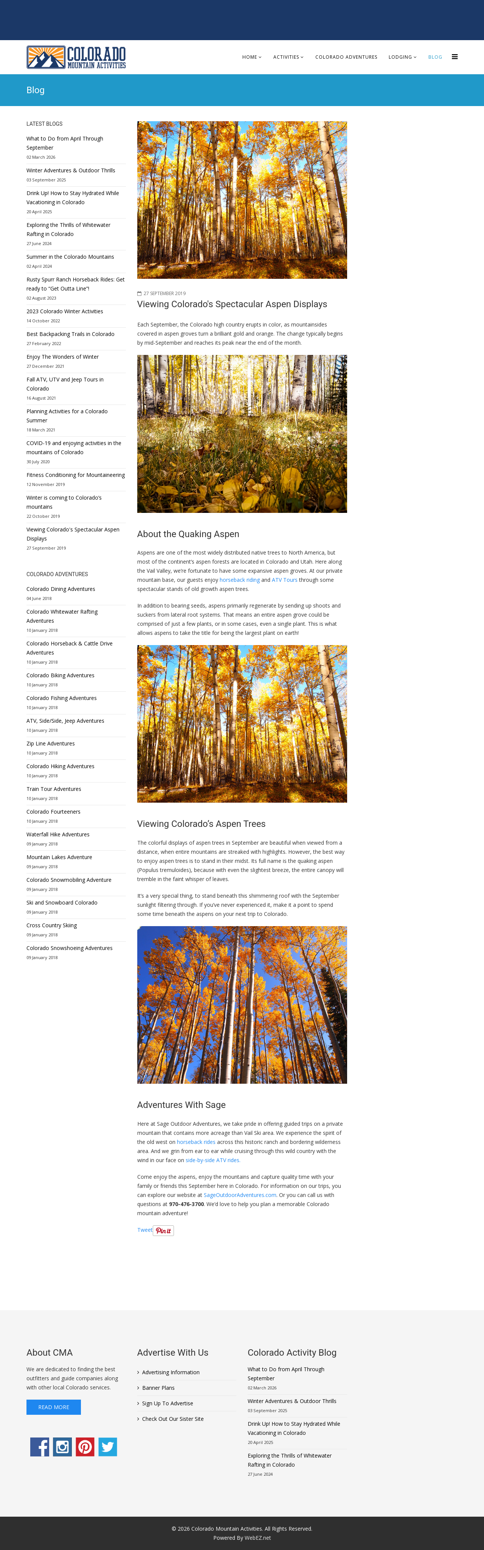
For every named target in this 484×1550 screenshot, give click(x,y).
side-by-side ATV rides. (213, 1160)
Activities (286, 57)
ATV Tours (285, 579)
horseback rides (196, 1141)
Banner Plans (158, 1387)
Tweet (145, 1229)
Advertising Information (171, 1372)
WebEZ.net (258, 1537)
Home (249, 57)
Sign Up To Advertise (167, 1403)
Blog (435, 57)
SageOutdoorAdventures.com (240, 1194)
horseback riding (240, 579)
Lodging (400, 57)
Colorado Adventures (346, 57)
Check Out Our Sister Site (173, 1418)
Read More (53, 1407)
